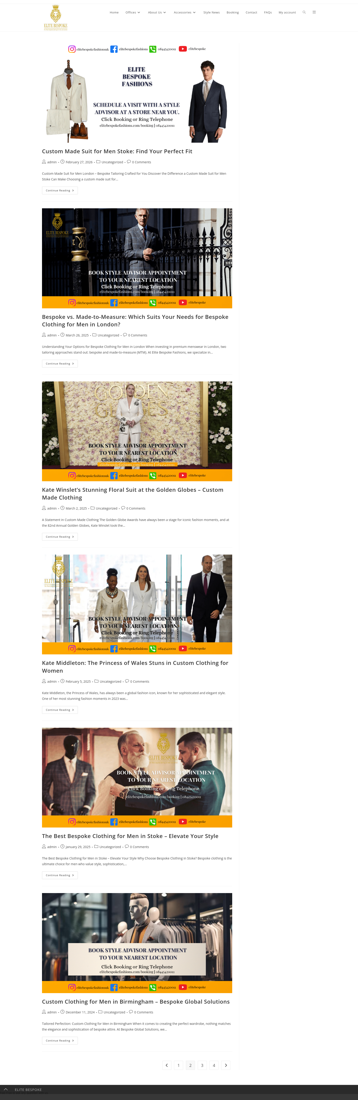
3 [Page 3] (202, 1065)
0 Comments (141, 162)
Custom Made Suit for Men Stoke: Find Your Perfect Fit (117, 151)
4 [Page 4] (214, 1065)
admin (52, 162)
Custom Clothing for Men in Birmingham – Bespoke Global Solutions (136, 1001)
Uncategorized (112, 162)
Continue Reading (62, 191)
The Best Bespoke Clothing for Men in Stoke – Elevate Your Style (130, 836)
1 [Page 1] (178, 1065)
